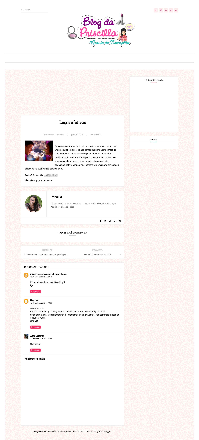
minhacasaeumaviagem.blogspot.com (48, 274)
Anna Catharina (37, 336)
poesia (51, 135)
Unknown (34, 300)
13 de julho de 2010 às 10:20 (41, 303)
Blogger (107, 431)
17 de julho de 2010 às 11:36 (41, 339)
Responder (35, 292)
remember (59, 135)
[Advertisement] (72, 95)
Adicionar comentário (35, 359)
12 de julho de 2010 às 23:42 (41, 277)
